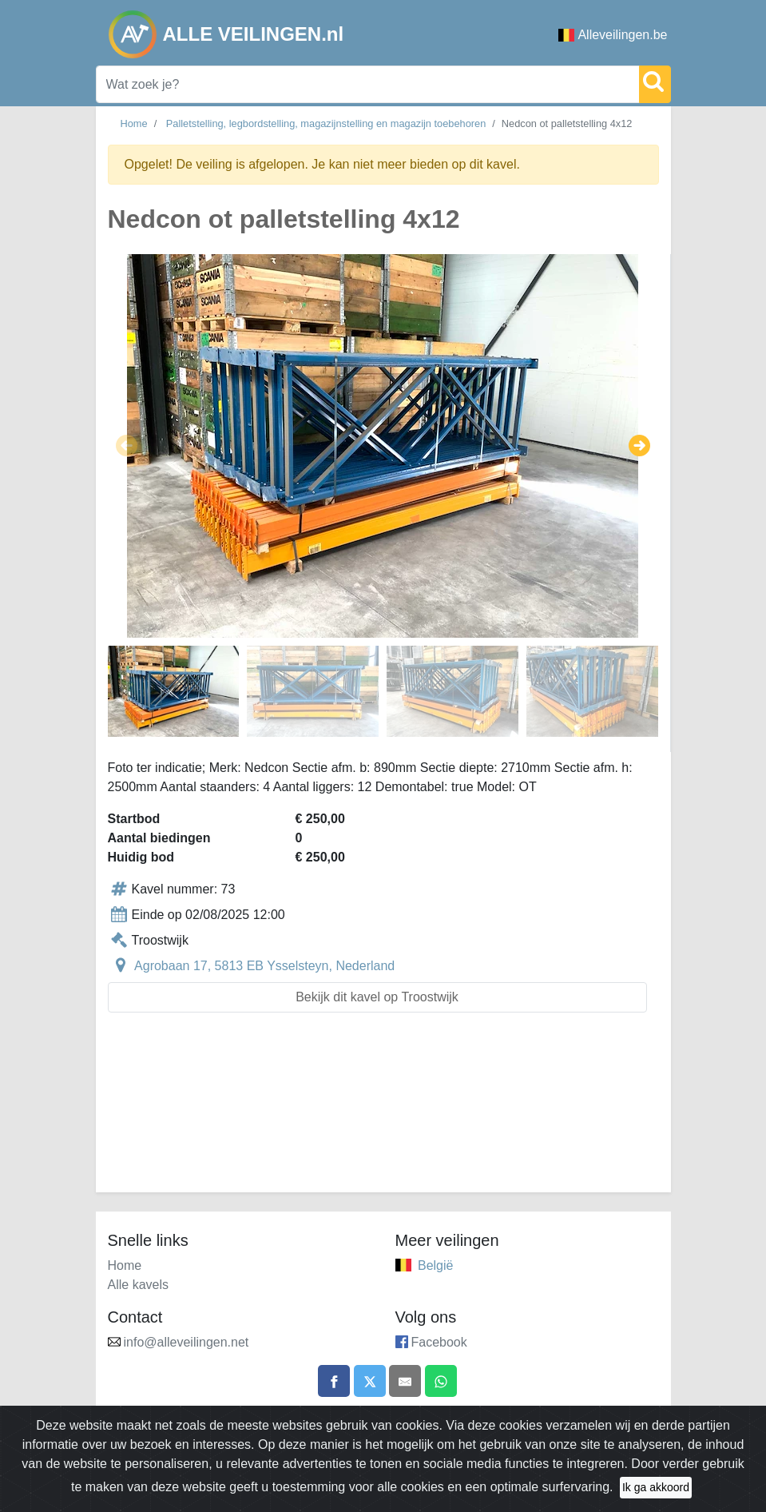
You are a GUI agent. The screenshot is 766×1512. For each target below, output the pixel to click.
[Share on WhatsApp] (441, 1381)
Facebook (439, 1342)
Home (134, 123)
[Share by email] (405, 1381)
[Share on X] (370, 1381)
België (435, 1265)
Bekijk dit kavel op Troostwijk (377, 997)
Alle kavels (138, 1284)
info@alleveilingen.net (186, 1342)
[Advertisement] (383, 1112)
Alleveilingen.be (612, 35)
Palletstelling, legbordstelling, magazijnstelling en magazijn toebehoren (326, 123)
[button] (126, 446)
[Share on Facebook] (334, 1381)
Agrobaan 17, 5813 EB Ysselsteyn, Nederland (264, 966)
